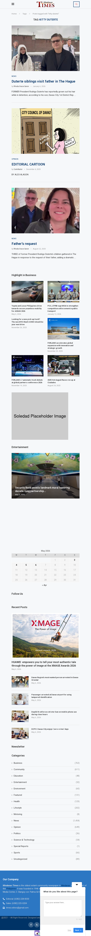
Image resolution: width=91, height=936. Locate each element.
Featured (47, 795)
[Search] (76, 4)
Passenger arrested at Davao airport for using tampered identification (51, 696)
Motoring (47, 814)
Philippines (11, 888)
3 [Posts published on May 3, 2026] (74, 560)
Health (47, 801)
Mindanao (65, 885)
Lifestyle (47, 807)
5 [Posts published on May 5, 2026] (26, 565)
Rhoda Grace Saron (21, 86)
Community (47, 769)
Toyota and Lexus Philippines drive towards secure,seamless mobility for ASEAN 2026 (27, 308)
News (47, 820)
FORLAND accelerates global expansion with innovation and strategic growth (60, 345)
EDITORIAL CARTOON (28, 164)
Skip (69, 930)
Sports (47, 852)
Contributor (18, 169)
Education (47, 775)
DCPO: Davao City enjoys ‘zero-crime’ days (49, 729)
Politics (47, 833)
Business (47, 763)
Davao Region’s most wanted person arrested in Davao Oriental (54, 678)
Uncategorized (47, 859)
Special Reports (47, 846)
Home (14, 14)
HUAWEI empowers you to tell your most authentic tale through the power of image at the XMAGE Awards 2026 (44, 664)
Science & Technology (47, 839)
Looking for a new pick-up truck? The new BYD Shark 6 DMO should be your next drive (27, 322)
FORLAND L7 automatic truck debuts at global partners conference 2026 (27, 381)
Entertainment (47, 782)
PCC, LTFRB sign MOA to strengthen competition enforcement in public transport (63, 308)
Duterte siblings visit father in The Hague (43, 81)
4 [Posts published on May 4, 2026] (16, 565)
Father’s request (24, 244)
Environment (47, 788)
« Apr (44, 585)
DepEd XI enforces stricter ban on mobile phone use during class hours (54, 713)
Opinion (47, 827)
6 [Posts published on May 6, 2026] (36, 565)
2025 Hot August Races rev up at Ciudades (61, 381)
